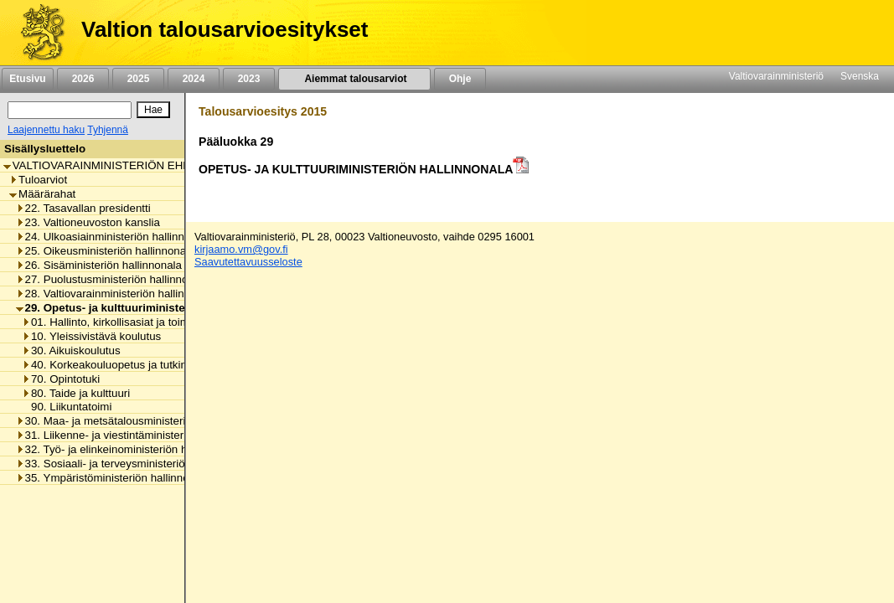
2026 (83, 79)
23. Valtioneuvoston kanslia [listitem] (88, 222)
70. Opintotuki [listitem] (61, 379)
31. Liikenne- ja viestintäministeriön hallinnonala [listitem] (138, 435)
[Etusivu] (36, 32)
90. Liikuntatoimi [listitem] (66, 406)
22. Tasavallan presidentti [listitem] (83, 208)
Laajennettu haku (46, 130)
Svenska (859, 76)
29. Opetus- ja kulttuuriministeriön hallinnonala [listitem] (145, 308)
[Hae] (153, 109)
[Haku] (70, 110)
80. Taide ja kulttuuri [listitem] (76, 393)
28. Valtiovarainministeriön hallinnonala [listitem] (117, 293)
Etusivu (27, 79)
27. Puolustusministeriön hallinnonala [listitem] (112, 279)
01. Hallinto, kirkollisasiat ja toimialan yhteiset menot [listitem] (155, 322)
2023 (249, 79)
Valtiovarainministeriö (776, 76)
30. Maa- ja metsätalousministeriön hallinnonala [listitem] (138, 421)
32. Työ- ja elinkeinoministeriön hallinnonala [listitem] (128, 449)
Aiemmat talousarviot (354, 79)
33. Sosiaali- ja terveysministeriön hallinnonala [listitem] (135, 463)
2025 (138, 79)
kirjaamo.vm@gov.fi (241, 249)
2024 (193, 79)
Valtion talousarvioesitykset (224, 29)
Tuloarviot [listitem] (38, 179)
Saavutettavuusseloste (248, 261)
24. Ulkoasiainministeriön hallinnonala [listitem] (114, 236)
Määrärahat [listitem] (42, 194)
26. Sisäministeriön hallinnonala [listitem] (99, 265)
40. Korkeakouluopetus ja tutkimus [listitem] (112, 364)
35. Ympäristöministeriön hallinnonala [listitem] (113, 478)
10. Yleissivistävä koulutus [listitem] (91, 336)
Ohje (460, 79)
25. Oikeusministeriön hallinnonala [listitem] (105, 251)
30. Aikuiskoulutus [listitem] (71, 350)
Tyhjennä (107, 130)
